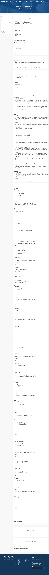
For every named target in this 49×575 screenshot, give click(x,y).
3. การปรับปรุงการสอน (17, 546)
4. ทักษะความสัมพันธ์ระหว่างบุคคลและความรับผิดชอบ (20, 146)
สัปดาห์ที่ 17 (15, 496)
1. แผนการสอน (16, 188)
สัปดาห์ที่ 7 (15, 304)
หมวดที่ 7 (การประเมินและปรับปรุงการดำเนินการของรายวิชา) (5, 32)
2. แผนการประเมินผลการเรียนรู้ (18, 521)
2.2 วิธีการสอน (16, 122)
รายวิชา (19, 560)
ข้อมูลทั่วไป (30, 18)
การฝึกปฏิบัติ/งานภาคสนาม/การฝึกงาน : (19, 84)
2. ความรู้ (15, 114)
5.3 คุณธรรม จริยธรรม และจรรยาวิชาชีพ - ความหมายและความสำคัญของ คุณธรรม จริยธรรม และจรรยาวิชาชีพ (25, 483)
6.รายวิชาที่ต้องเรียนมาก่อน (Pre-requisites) (19, 40)
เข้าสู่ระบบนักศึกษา (6, 572)
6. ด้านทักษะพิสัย (16, 171)
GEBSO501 (24, 21)
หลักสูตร (19, 562)
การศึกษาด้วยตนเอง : (17, 86)
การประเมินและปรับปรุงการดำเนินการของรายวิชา (30, 541)
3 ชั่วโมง (17, 199)
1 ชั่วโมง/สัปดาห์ (17, 87)
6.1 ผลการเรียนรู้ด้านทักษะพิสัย (18, 172)
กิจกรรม (16, 201)
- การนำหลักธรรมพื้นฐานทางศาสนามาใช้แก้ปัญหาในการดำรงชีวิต (25, 233)
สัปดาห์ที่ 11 (15, 381)
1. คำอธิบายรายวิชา (16, 74)
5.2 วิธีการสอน (16, 165)
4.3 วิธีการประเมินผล (17, 156)
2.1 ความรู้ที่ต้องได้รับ (17, 115)
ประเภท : (15, 49)
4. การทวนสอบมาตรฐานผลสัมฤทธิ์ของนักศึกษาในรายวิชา (21, 548)
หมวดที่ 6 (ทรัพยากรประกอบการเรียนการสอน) (6, 29)
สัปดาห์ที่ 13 (15, 419)
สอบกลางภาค (25, 329)
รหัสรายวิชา (16, 21)
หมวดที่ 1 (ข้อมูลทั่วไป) (4, 16)
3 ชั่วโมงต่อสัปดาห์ (17, 81)
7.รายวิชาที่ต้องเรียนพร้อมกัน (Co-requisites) (19, 42)
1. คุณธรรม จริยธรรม (16, 97)
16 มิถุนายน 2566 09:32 (18, 48)
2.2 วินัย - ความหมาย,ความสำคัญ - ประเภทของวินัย (25, 291)
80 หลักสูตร (16, 28)
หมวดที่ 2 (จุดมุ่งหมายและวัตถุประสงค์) (6, 18)
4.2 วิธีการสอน (16, 152)
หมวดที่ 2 (31, 57)
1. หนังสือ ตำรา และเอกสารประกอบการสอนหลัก (19, 532)
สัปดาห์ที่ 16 (15, 477)
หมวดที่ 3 (31, 71)
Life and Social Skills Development (27, 23)
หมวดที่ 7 (31, 539)
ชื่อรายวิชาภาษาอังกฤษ (17, 23)
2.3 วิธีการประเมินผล (17, 127)
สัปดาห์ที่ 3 (15, 227)
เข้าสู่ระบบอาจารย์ (12, 572)
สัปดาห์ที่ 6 (15, 285)
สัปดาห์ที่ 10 (15, 362)
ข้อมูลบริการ (32, 1)
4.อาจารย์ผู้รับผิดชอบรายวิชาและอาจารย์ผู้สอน (19, 29)
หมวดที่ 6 (30, 528)
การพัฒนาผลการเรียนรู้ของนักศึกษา (31, 95)
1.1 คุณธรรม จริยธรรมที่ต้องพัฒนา (19, 98)
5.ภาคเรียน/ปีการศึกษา (17, 38)
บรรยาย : (16, 80)
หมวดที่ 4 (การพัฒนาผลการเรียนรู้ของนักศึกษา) (6, 22)
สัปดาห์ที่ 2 (15, 208)
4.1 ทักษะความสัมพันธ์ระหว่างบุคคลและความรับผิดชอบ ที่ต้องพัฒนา (22, 147)
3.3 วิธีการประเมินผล (17, 141)
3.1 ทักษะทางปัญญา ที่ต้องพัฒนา (19, 131)
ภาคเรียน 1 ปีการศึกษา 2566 (18, 39)
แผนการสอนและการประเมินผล (30, 186)
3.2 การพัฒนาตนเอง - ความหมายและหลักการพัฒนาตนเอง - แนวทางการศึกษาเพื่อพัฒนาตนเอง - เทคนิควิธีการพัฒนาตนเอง (25, 368)
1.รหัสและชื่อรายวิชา (16, 20)
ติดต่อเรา (26, 561)
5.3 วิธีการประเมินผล (17, 168)
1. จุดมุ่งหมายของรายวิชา (17, 60)
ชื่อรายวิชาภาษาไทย (17, 22)
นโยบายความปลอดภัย (27, 560)
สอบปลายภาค (25, 502)
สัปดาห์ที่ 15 (15, 458)
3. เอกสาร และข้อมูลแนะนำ (17, 535)
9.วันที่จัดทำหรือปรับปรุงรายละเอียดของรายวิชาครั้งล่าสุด (21, 47)
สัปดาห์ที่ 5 (15, 266)
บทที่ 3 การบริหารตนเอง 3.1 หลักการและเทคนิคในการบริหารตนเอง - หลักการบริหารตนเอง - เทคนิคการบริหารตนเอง (25, 348)
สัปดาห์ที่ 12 (15, 400)
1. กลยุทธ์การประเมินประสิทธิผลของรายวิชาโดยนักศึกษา (20, 543)
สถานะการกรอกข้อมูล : (17, 52)
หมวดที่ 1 (31, 16)
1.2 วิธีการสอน (16, 105)
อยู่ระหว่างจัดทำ (16, 53)
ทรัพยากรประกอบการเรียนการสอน (30, 530)
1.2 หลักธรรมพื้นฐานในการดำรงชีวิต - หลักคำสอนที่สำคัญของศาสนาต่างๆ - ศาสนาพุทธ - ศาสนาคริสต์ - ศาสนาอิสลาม (25, 214)
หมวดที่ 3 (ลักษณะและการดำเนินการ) (5, 20)
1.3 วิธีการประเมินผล (17, 111)
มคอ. (18, 563)
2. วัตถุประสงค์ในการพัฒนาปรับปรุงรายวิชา (19, 64)
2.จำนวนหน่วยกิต (16, 24)
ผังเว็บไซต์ (19, 564)
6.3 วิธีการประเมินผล (17, 180)
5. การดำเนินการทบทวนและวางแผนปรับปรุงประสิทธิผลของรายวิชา (22, 550)
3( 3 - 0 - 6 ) (16, 25)
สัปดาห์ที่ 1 (15, 189)
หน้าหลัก (19, 559)
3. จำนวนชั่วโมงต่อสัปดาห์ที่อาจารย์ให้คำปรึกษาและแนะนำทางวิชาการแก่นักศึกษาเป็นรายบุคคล (25, 89)
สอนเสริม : (16, 82)
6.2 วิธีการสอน (16, 176)
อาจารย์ (19, 561)
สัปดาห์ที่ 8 (15, 323)
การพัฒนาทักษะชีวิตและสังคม (26, 22)
